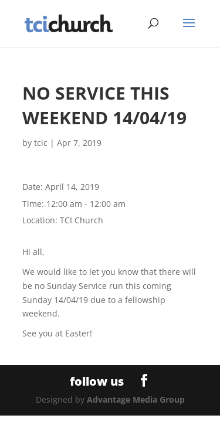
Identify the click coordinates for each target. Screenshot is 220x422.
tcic (41, 142)
